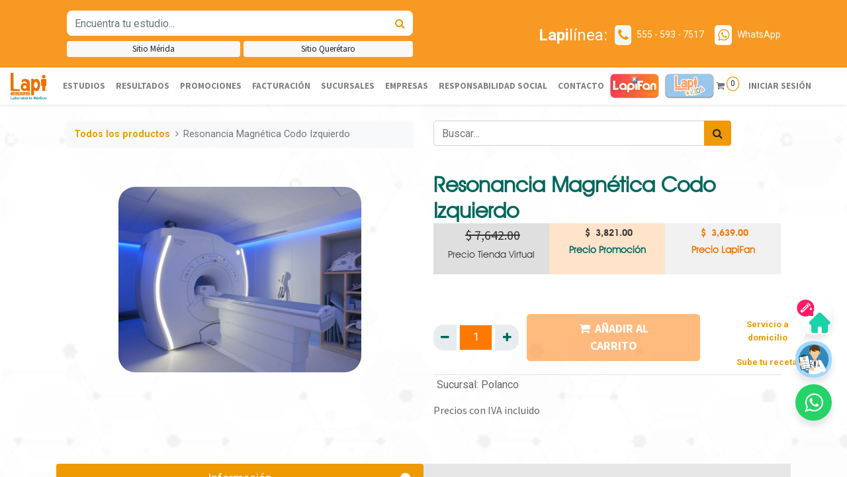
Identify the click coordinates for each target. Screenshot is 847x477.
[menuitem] (84, 86)
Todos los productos (122, 134)
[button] (813, 402)
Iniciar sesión (779, 85)
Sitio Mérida (153, 48)
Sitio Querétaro (328, 48)
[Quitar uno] (445, 337)
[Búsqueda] (400, 23)
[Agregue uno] (506, 337)
